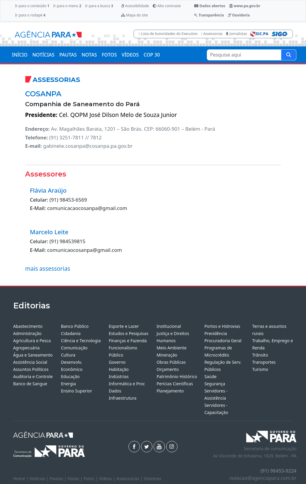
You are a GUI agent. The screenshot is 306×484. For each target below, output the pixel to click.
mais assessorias (47, 268)
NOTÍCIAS (43, 54)
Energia (68, 383)
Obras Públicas (171, 362)
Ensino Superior (76, 391)
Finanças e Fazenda (128, 340)
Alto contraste (167, 5)
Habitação (118, 369)
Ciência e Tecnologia (81, 340)
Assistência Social (30, 362)
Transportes (264, 362)
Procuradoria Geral (222, 340)
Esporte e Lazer (124, 326)
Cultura (68, 355)
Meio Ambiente (171, 348)
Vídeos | (108, 478)
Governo (117, 362)
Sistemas (152, 478)
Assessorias (212, 33)
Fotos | (91, 478)
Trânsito (260, 355)
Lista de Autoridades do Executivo (168, 33)
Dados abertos (209, 5)
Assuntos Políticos (30, 369)
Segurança (214, 383)
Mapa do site (134, 15)
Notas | (76, 478)
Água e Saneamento (33, 355)
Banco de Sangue (30, 383)
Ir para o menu (67, 5)
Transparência (209, 15)
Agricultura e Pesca (32, 340)
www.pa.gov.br (245, 5)
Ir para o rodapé (30, 15)
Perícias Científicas (175, 383)
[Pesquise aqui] (288, 55)
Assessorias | (129, 478)
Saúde (210, 376)
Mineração (167, 355)
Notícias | (40, 478)
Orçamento (168, 369)
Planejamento (170, 391)
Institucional (169, 326)
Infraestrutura (123, 398)
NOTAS (89, 54)
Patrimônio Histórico (177, 376)
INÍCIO (19, 54)
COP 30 (151, 54)
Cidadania (71, 333)
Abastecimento (28, 326)
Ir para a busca (99, 5)
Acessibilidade (135, 5)
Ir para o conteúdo (32, 5)
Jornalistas (236, 33)
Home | (21, 478)
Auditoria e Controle (33, 376)
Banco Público (75, 326)
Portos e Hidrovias (222, 326)
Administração (27, 333)
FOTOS (109, 54)
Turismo (260, 369)
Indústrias (118, 376)
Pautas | (59, 478)
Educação (70, 376)
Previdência (215, 333)
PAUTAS (67, 54)
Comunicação (74, 348)
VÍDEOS (130, 54)
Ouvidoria (239, 15)
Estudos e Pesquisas (128, 333)
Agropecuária (26, 348)
